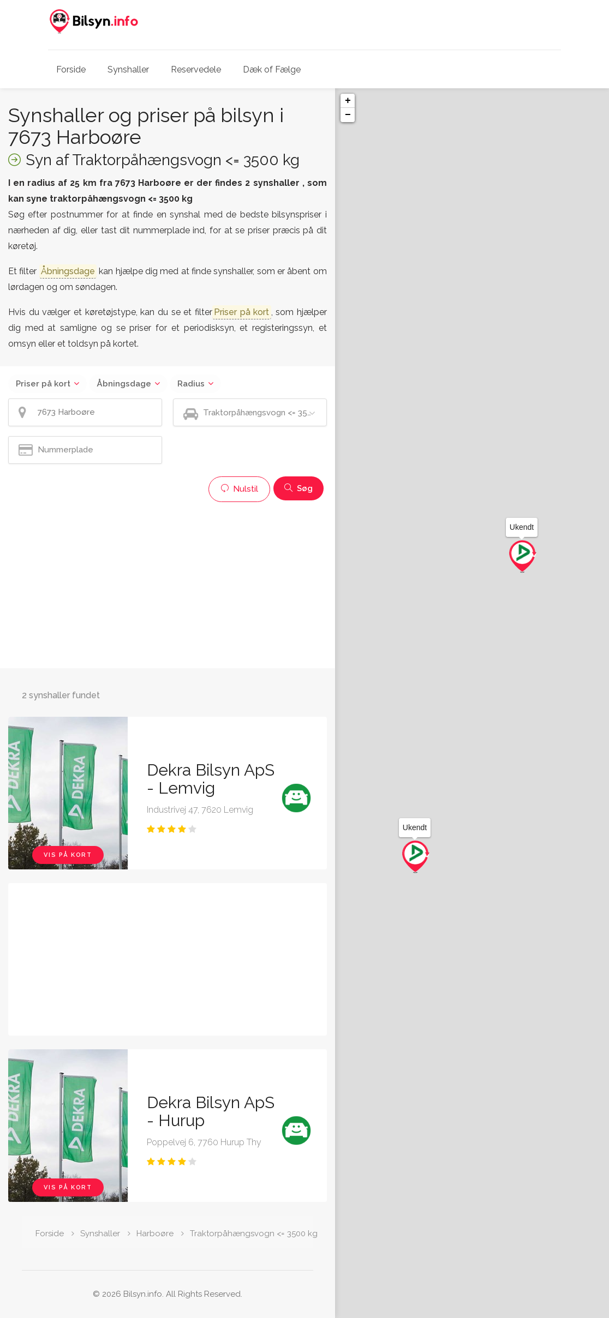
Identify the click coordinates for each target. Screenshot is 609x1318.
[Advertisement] (167, 583)
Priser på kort (43, 384)
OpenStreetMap (552, 1313)
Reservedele (196, 69)
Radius (191, 384)
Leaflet (511, 1313)
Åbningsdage (124, 384)
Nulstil (239, 489)
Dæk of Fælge (272, 69)
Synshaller (128, 69)
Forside (71, 69)
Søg (298, 488)
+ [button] (348, 100)
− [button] (348, 115)
